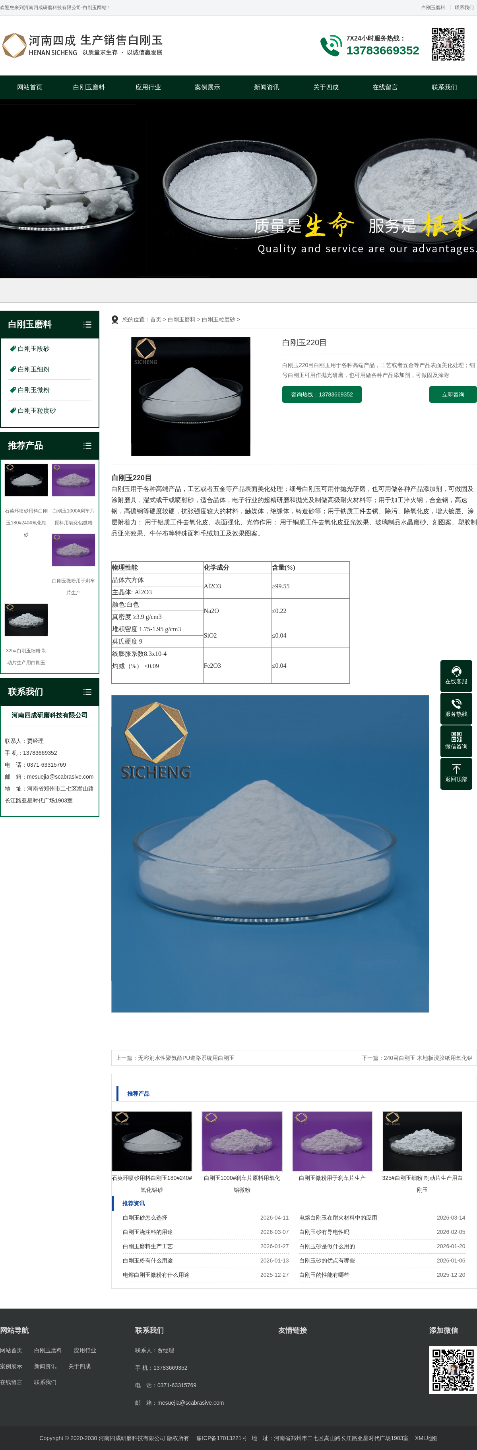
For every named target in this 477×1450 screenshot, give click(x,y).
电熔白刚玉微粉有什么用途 (156, 1275)
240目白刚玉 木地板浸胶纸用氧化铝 (428, 1058)
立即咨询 (453, 394)
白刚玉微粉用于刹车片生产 (332, 1178)
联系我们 (464, 7)
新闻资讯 (266, 87)
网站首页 (30, 87)
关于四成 (326, 87)
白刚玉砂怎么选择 (145, 1217)
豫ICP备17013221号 (221, 1438)
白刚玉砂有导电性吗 (324, 1232)
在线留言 (385, 87)
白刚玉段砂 (34, 348)
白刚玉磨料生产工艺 (148, 1246)
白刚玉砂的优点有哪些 (327, 1260)
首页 (155, 319)
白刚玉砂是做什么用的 (327, 1246)
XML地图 (426, 1438)
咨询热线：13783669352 (322, 394)
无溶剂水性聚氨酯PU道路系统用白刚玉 (186, 1058)
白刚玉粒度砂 (37, 410)
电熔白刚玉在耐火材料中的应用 (338, 1217)
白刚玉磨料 (433, 7)
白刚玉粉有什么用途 (148, 1260)
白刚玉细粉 (34, 369)
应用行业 (148, 87)
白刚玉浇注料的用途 (148, 1232)
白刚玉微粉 (34, 390)
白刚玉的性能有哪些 (324, 1275)
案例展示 (207, 87)
